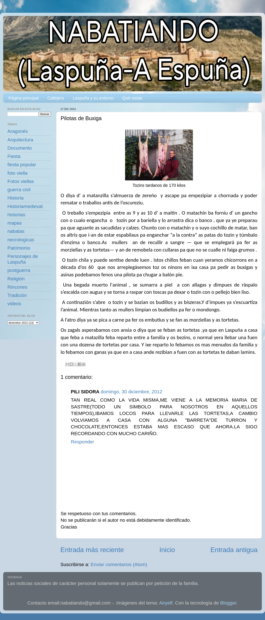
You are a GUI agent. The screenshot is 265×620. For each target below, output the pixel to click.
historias (16, 214)
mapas (14, 223)
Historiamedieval (25, 206)
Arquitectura (20, 139)
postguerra (18, 270)
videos (14, 303)
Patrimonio (18, 248)
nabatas (15, 231)
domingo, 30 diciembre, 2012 (131, 391)
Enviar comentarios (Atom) (119, 564)
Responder (82, 441)
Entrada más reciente (92, 550)
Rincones (17, 287)
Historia (15, 198)
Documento (19, 148)
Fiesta (13, 156)
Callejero (55, 98)
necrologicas (20, 239)
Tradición (17, 295)
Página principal (23, 98)
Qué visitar (132, 98)
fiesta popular (21, 164)
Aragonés (17, 131)
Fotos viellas (20, 181)
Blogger (228, 603)
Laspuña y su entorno (93, 98)
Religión (16, 278)
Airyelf (166, 603)
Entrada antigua (234, 550)
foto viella (17, 173)
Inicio (167, 550)
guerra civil (19, 189)
